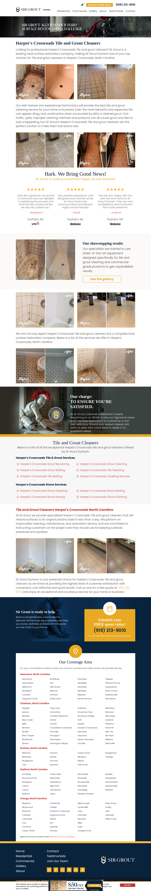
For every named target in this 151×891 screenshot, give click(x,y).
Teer (107, 811)
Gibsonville (55, 778)
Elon (52, 683)
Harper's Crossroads (87, 727)
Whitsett (109, 789)
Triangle (109, 756)
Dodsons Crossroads (60, 811)
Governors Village (86, 716)
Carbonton (55, 712)
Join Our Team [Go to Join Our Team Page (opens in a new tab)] (57, 861)
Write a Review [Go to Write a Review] (82, 4)
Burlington (27, 690)
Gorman (54, 760)
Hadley (81, 723)
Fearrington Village (59, 743)
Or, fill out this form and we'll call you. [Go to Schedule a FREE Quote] (110, 636)
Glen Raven (55, 687)
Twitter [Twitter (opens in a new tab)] (62, 869)
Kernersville (83, 774)
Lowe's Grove (84, 753)
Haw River (82, 679)
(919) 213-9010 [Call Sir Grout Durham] (125, 5)
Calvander (27, 819)
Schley (108, 807)
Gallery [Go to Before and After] (93, 11)
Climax (25, 786)
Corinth (53, 723)
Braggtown (27, 760)
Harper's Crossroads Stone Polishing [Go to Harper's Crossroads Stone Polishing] (103, 497)
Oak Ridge (82, 789)
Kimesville (82, 687)
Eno (51, 822)
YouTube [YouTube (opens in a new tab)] (69, 869)
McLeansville (83, 782)
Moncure (109, 712)
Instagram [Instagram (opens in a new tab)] (49, 869)
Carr (24, 764)
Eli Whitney (54, 679)
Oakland (109, 720)
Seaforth (109, 727)
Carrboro (26, 826)
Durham (54, 753)
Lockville (81, 743)
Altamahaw (27, 683)
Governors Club (85, 712)
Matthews (110, 708)
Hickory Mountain (86, 739)
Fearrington (55, 739)
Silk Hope (109, 735)
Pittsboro (109, 723)
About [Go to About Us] (102, 11)
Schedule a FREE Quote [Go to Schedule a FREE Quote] (99, 5)
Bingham (26, 803)
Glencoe (54, 690)
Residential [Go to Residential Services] (63, 11)
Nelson (81, 760)
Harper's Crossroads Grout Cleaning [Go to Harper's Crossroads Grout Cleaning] (103, 464)
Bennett (25, 727)
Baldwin (26, 716)
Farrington (55, 735)
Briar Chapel (28, 735)
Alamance (27, 679)
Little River (82, 815)
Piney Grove (110, 803)
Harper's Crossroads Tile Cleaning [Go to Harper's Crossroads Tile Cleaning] (102, 470)
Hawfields (82, 683)
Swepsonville (111, 694)
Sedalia (108, 774)
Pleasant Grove (112, 683)
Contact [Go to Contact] (130, 11)
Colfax (25, 789)
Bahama (26, 753)
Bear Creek (27, 720)
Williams (109, 739)
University (109, 815)
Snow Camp (111, 690)
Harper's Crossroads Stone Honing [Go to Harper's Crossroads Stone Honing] (42, 497)
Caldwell (26, 815)
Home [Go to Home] (20, 851)
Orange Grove (84, 830)
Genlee (53, 756)
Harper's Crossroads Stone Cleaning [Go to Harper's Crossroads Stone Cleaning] (43, 491)
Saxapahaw (111, 687)
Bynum (25, 743)
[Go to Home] (35, 9)
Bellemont (27, 687)
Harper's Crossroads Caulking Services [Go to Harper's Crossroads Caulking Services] (105, 476)
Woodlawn (110, 698)
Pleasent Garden (86, 793)
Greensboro (55, 782)
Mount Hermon (85, 698)
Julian (52, 793)
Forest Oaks (55, 774)
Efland (53, 819)
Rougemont (111, 753)
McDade (82, 819)
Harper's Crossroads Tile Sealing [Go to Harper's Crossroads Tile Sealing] (41, 476)
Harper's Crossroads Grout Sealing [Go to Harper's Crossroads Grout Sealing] (42, 470)
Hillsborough (83, 803)
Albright (26, 708)
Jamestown (55, 789)
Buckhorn (26, 811)
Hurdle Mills (83, 807)
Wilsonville (110, 743)
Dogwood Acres (30, 698)
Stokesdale (110, 778)
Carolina (26, 694)
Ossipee (109, 679)
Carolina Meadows (59, 716)
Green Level (55, 698)
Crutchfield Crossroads (61, 727)
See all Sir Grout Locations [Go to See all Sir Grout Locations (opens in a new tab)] (62, 836)
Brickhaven (27, 739)
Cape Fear (55, 708)
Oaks (80, 826)
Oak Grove (83, 764)
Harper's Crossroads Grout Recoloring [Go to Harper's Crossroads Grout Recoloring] (44, 464)
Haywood (82, 735)
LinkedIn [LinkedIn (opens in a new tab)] (75, 869)
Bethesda (26, 756)
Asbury (25, 712)
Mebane (81, 694)
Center (53, 720)
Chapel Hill (55, 803)
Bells (24, 723)
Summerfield (111, 782)
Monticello (82, 786)
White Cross (110, 819)
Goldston (82, 708)
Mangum (82, 756)
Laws (80, 811)
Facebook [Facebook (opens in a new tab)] (55, 869)
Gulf (79, 720)
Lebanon (54, 764)
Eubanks (54, 826)
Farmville (54, 731)
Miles (80, 822)
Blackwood (27, 807)
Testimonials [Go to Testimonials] (116, 11)
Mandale (82, 690)
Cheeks (53, 807)
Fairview (53, 830)
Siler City (109, 731)
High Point (54, 786)
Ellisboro (26, 793)
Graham (54, 694)
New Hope (110, 716)
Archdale (26, 774)
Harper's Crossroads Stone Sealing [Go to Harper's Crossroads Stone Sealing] (102, 491)
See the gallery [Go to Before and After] (102, 279)
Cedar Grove (28, 830)
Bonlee (25, 731)
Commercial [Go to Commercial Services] (79, 11)
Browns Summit (29, 778)
